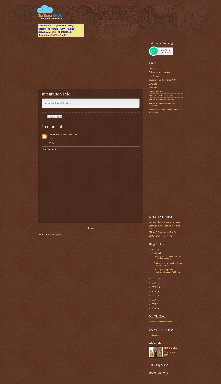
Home (90, 228)
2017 (154, 295)
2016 (154, 300)
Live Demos (154, 76)
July (156, 253)
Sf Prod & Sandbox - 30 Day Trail (163, 232)
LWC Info (153, 84)
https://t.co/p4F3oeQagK (52, 35)
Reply (51, 142)
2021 (154, 279)
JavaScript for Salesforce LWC (162, 80)
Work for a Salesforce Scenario (162, 95)
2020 (154, 283)
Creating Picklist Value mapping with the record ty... (168, 257)
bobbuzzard (154, 335)
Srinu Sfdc (172, 348)
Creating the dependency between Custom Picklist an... (168, 270)
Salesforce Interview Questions (162, 72)
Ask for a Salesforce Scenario (162, 99)
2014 (154, 308)
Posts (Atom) (56, 234)
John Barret (54, 134)
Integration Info (156, 91)
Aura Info (153, 88)
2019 (154, 287)
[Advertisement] (90, 62)
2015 (154, 304)
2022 (154, 249)
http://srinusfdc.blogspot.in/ (160, 322)
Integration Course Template (58, 103)
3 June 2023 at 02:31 (70, 134)
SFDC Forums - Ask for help (161, 236)
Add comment (49, 149)
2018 (154, 291)
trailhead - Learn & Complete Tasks (164, 222)
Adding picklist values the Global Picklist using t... (168, 264)
